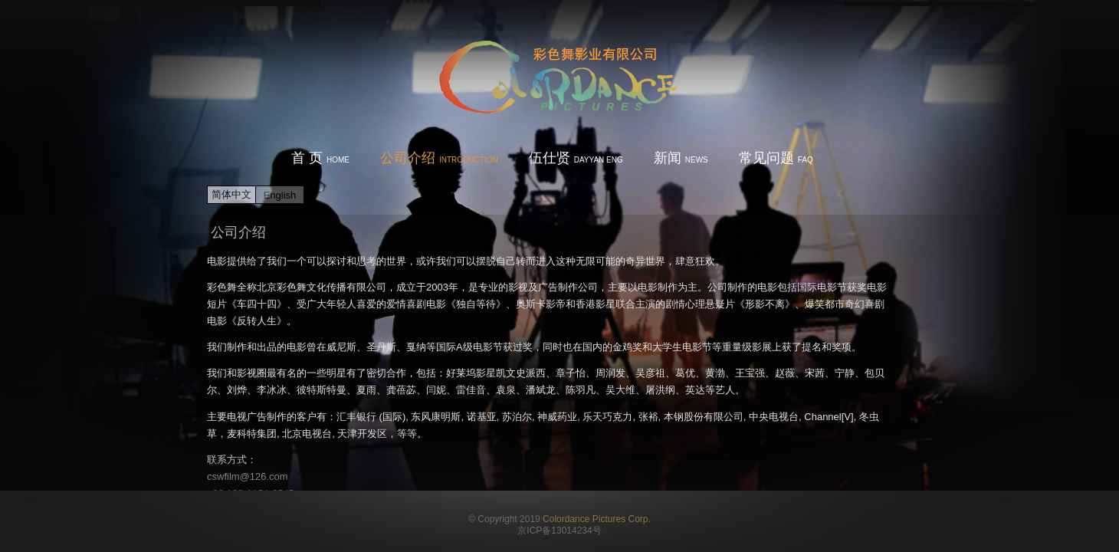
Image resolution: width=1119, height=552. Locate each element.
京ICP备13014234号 (559, 530)
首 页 (320, 158)
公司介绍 (439, 158)
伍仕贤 (576, 158)
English (280, 195)
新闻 (681, 158)
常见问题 (776, 158)
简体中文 (231, 194)
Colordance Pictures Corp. (597, 519)
